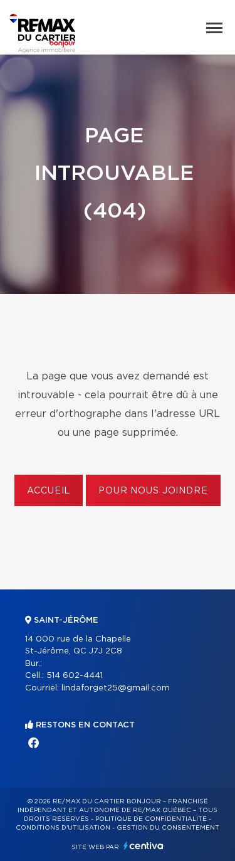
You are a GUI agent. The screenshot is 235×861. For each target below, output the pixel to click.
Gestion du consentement (168, 828)
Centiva (143, 846)
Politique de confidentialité (151, 819)
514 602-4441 (74, 676)
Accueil (48, 491)
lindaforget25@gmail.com (115, 688)
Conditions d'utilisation (63, 828)
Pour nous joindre (152, 491)
